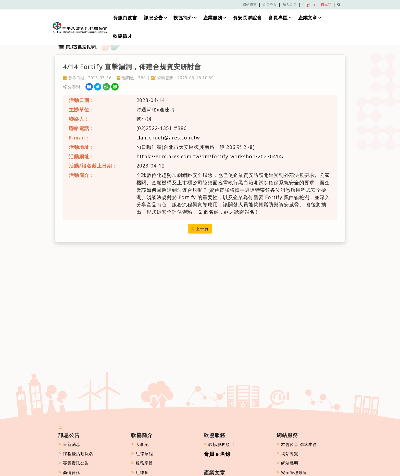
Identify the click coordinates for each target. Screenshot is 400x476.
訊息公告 (153, 18)
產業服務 (213, 18)
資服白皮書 (125, 18)
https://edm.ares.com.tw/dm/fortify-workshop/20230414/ (210, 156)
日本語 (326, 4)
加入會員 (290, 4)
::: (60, 4)
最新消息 (69, 444)
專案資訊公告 (73, 463)
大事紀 (140, 444)
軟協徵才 (122, 36)
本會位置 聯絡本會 (297, 444)
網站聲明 (287, 463)
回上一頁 (200, 228)
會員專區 (278, 18)
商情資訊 (69, 472)
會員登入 (269, 4)
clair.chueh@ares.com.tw (168, 137)
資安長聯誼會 (247, 18)
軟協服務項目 (219, 444)
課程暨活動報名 (75, 453)
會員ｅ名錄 (217, 454)
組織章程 (142, 453)
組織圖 (140, 472)
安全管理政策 (292, 472)
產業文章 (308, 18)
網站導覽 (250, 4)
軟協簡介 (183, 18)
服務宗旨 (142, 463)
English (309, 4)
